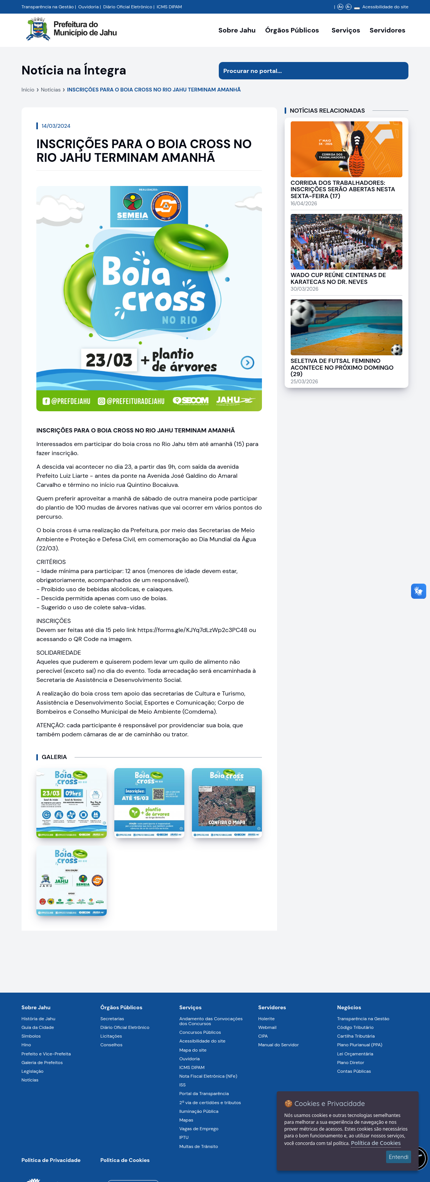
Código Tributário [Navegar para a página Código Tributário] (355, 1027)
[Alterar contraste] (357, 8)
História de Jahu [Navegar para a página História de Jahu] (38, 1019)
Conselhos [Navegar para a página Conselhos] (111, 1045)
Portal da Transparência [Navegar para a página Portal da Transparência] (204, 1094)
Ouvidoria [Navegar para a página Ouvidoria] (189, 1059)
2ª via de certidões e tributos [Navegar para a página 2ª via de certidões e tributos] (210, 1103)
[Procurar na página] (305, 70)
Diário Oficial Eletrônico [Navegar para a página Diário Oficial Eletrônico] (124, 1027)
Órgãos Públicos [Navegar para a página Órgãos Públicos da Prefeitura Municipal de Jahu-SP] (121, 1007)
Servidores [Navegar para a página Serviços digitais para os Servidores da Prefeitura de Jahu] (272, 1007)
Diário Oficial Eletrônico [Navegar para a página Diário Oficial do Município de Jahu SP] (127, 7)
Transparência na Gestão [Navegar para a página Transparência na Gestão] (48, 7)
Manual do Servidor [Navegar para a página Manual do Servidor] (278, 1045)
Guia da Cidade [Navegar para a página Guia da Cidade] (38, 1027)
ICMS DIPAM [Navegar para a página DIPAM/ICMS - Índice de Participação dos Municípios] (169, 7)
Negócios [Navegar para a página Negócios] (349, 1007)
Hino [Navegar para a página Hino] (26, 1045)
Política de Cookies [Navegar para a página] (125, 1160)
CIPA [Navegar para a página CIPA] (263, 1036)
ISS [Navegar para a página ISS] (182, 1085)
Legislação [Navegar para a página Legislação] (33, 1071)
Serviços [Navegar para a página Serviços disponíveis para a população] (346, 30)
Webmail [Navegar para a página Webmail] (267, 1027)
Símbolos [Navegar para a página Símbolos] (31, 1036)
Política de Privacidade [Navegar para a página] (51, 1160)
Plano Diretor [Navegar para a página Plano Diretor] (350, 1063)
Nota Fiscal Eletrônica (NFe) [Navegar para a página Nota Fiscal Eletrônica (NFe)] (208, 1076)
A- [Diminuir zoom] (349, 7)
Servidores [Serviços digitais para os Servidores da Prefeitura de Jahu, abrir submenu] (388, 30)
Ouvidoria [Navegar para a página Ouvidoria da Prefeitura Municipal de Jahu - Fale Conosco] (88, 7)
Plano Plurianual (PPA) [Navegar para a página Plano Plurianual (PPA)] (359, 1045)
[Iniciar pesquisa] (399, 70)
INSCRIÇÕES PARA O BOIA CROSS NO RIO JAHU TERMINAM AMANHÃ (154, 89)
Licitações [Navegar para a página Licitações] (111, 1036)
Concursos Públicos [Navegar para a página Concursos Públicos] (200, 1032)
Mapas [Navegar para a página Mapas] (186, 1120)
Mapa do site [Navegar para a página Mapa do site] (193, 1050)
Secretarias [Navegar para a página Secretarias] (112, 1019)
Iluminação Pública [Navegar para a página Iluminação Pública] (198, 1111)
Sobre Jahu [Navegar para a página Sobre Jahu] (237, 30)
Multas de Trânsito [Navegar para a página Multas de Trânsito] (198, 1146)
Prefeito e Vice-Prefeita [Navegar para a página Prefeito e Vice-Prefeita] (46, 1054)
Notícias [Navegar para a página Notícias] (30, 1080)
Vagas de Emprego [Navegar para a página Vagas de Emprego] (198, 1129)
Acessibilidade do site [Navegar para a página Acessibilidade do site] (385, 7)
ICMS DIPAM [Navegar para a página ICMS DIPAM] (192, 1067)
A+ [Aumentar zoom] (340, 7)
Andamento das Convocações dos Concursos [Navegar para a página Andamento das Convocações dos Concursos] (211, 1021)
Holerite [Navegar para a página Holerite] (266, 1019)
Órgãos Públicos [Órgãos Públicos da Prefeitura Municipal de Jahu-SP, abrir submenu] (292, 30)
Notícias (51, 89)
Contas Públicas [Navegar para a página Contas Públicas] (354, 1071)
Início (28, 89)
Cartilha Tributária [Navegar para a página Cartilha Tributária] (356, 1036)
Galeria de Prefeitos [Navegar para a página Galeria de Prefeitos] (42, 1063)
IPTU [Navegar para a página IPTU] (184, 1137)
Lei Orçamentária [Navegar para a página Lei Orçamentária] (355, 1054)
